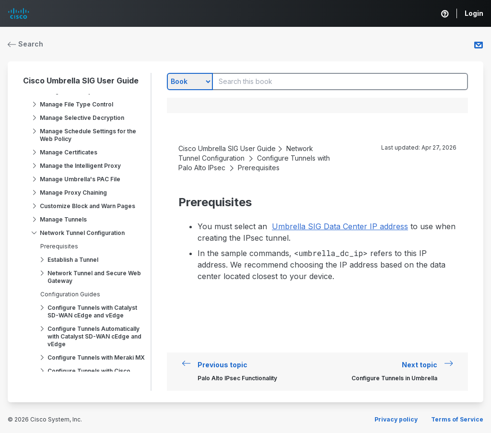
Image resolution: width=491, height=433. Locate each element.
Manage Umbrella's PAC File (80, 179)
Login (474, 13)
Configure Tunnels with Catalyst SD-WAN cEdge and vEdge (92, 311)
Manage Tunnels (63, 219)
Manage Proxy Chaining (73, 192)
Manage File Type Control (76, 104)
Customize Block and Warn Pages (87, 206)
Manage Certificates (68, 152)
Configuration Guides (70, 294)
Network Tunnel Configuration (82, 232)
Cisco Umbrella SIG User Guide (81, 80)
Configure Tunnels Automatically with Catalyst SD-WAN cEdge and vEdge (94, 336)
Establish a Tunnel (72, 259)
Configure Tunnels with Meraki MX (96, 357)
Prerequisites (59, 246)
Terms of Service (457, 419)
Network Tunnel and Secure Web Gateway (94, 276)
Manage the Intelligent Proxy (80, 165)
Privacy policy (396, 419)
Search (25, 44)
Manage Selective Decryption (82, 117)
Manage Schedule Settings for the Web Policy (88, 135)
